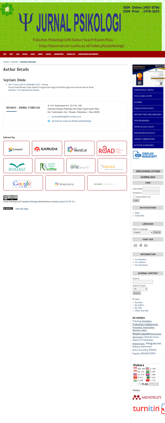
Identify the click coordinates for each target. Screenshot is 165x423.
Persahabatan (146, 340)
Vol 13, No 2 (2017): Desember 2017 (24, 84)
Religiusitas (156, 334)
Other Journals (141, 310)
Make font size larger (145, 245)
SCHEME (138, 102)
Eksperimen (146, 346)
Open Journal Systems (148, 171)
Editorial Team (71, 54)
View (137, 213)
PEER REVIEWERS (141, 120)
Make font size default (140, 245)
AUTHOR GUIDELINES (144, 145)
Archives (48, 54)
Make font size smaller (135, 245)
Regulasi (136, 353)
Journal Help (148, 177)
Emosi (152, 349)
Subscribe (139, 215)
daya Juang (137, 337)
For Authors (140, 262)
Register (24, 54)
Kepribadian (148, 327)
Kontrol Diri (148, 353)
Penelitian (146, 321)
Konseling (143, 350)
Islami (144, 330)
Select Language (140, 229)
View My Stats (22, 209)
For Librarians (141, 265)
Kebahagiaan (138, 343)
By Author (139, 305)
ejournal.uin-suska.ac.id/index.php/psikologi (71, 121)
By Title (138, 307)
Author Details (28, 62)
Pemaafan (137, 327)
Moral (135, 350)
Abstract (12, 90)
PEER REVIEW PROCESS (144, 133)
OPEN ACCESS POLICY (144, 126)
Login (17, 54)
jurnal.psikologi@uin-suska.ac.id (66, 117)
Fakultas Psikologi (29, 201)
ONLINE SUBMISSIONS (144, 139)
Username (138, 188)
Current (40, 54)
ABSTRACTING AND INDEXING (147, 114)
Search (33, 54)
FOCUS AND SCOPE (143, 96)
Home (4, 54)
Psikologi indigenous (145, 324)
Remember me (143, 196)
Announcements (59, 54)
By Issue (139, 302)
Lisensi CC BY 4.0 (67, 201)
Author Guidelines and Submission (88, 54)
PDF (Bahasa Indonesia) (28, 90)
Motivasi (136, 330)
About (11, 54)
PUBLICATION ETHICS (144, 108)
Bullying (136, 346)
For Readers (140, 259)
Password (137, 192)
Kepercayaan (141, 333)
